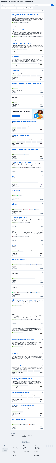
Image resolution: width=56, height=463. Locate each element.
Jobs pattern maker (24, 441)
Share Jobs (25, 448)
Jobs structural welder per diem (26, 442)
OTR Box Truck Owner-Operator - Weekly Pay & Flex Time (25, 149)
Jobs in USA (14, 456)
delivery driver (15, 56)
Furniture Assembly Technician (19, 419)
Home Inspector (15, 313)
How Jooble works (15, 448)
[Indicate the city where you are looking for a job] (29, 5)
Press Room (14, 452)
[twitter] (50, 446)
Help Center (14, 455)
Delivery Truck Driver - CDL (18, 29)
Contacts (14, 451)
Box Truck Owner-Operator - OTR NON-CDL (22, 162)
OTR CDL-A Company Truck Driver (20, 217)
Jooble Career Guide (37, 448)
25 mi (36, 5)
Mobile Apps (36, 452)
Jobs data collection (24, 437)
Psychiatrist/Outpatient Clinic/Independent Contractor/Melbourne (22, 379)
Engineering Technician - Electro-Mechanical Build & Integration (24, 203)
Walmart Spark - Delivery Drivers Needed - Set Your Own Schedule (25, 15)
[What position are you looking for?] (10, 5)
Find (52, 5)
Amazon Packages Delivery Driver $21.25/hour (22, 286)
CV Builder (35, 454)
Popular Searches (36, 447)
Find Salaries (36, 451)
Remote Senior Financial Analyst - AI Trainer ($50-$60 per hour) (25, 175)
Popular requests (14, 433)
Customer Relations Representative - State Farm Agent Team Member (26, 244)
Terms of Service (4, 460)
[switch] (43, 10)
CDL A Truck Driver (16, 190)
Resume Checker (36, 455)
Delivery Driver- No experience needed (21, 135)
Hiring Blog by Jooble (26, 451)
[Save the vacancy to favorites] (42, 14)
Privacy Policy (10, 460)
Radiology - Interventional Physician (20, 392)
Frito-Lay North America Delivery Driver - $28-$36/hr (24, 121)
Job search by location (14, 438)
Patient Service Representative (19, 259)
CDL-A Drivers (15, 353)
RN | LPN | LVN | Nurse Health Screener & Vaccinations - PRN (26, 300)
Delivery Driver (15, 70)
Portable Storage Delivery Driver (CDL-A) (21, 43)
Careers (14, 454)
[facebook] (46, 446)
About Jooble (15, 447)
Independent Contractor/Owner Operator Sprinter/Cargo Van (26, 83)
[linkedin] (52, 446)
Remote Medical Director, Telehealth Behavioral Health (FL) (25, 327)
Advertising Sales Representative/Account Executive (24, 365)
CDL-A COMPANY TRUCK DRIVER (19, 230)
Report (41, 26)
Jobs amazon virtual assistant (26, 440)
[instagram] (48, 446)
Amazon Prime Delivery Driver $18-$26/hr (21, 96)
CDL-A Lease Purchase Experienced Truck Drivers (23, 405)
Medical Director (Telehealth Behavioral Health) (23, 339)
